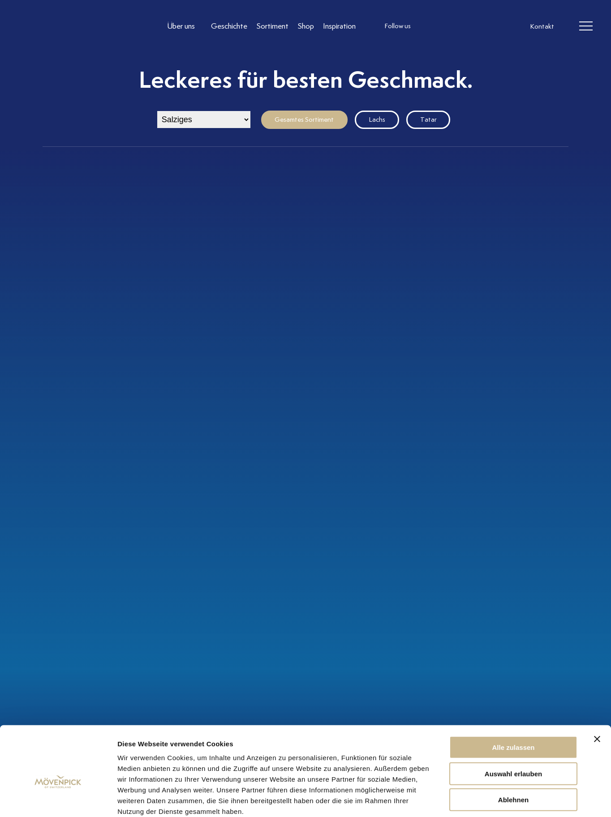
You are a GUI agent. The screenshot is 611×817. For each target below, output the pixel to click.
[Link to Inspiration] (339, 26)
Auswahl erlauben (513, 725)
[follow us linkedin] (465, 26)
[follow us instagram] (429, 26)
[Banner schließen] (597, 691)
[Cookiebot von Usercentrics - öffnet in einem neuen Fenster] (58, 799)
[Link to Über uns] (184, 26)
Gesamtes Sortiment (304, 119)
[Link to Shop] (305, 26)
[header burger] (586, 26)
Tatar (428, 119)
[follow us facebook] (447, 26)
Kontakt (542, 26)
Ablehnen (513, 751)
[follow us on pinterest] (483, 26)
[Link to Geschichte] (229, 26)
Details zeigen (476, 799)
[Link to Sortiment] (272, 26)
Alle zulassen (513, 699)
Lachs (377, 119)
